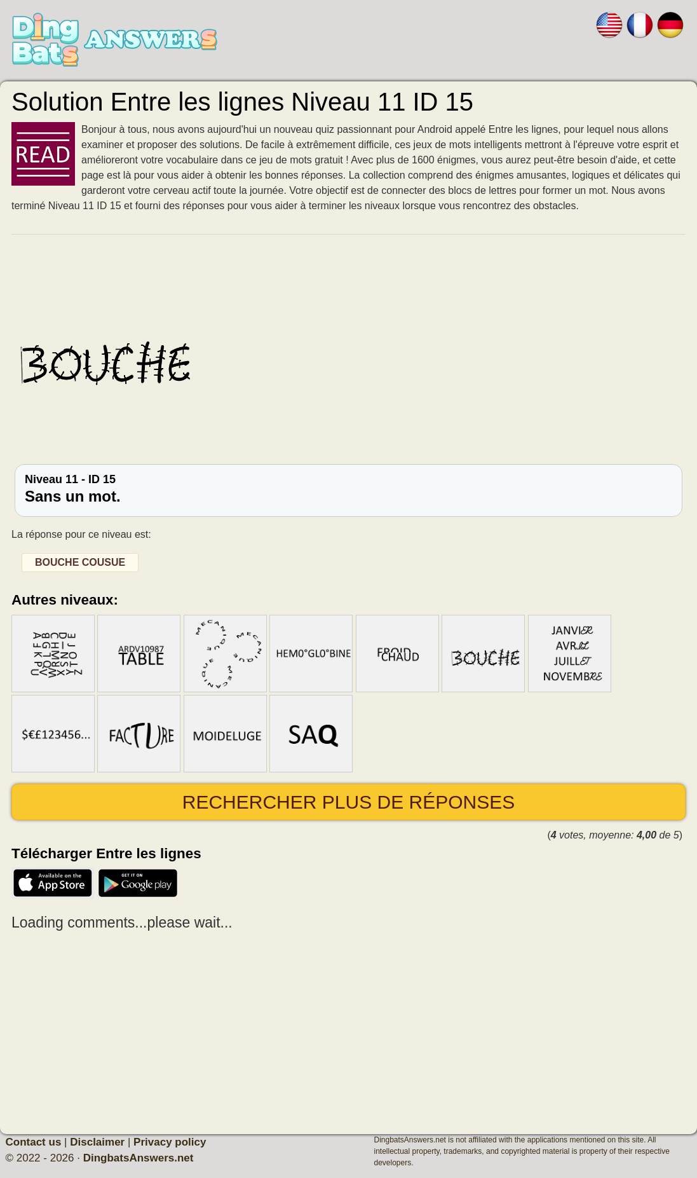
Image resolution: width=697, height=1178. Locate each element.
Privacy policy (169, 1142)
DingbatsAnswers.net (138, 1158)
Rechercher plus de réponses (348, 801)
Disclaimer (97, 1142)
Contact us (34, 1142)
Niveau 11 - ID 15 (348, 489)
